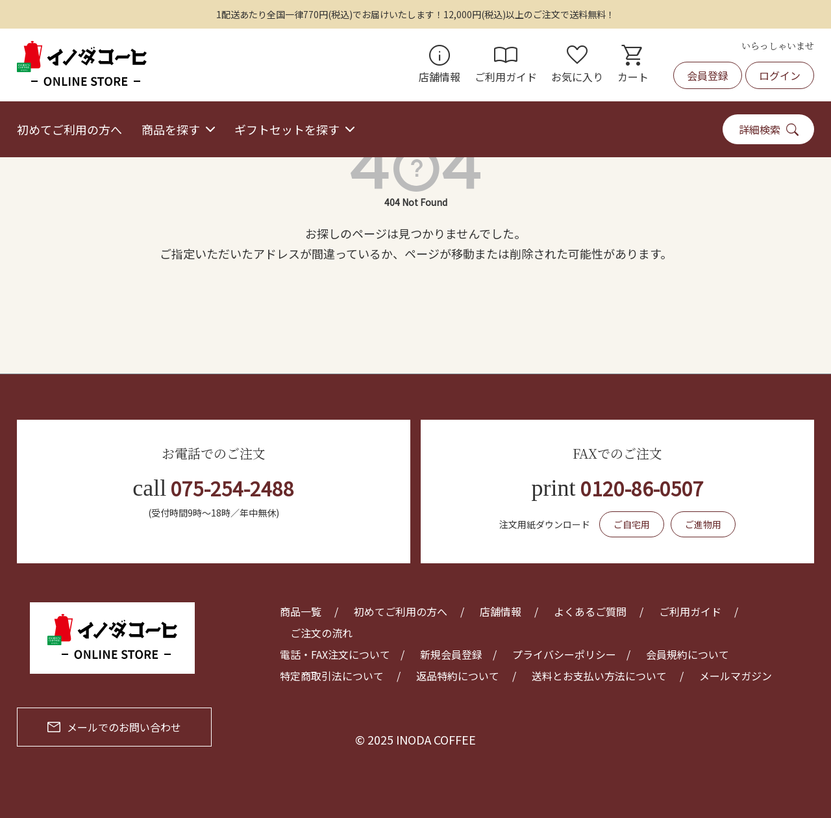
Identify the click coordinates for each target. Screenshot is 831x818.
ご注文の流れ (321, 633)
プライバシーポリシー (564, 654)
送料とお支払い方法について (599, 676)
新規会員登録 (451, 654)
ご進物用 (703, 524)
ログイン (779, 75)
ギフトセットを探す (287, 129)
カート (633, 65)
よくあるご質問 (590, 611)
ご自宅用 (632, 524)
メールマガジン (735, 676)
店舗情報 (439, 65)
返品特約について (457, 676)
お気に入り (577, 65)
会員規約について (687, 654)
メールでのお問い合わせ (114, 727)
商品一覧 (300, 611)
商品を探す (171, 129)
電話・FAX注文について (335, 654)
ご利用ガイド (506, 65)
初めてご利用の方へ (69, 129)
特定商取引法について (332, 676)
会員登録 (707, 75)
